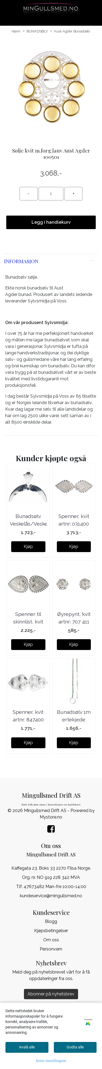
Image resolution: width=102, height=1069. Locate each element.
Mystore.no (51, 817)
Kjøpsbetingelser (51, 930)
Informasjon (21, 261)
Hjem (16, 31)
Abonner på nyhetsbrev (51, 994)
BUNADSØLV (35, 31)
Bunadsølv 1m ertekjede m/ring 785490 (74, 719)
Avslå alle (27, 1047)
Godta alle (75, 1047)
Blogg (51, 921)
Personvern (51, 949)
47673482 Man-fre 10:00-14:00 (55, 886)
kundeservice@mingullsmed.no (51, 895)
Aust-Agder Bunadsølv (70, 31)
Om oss (51, 939)
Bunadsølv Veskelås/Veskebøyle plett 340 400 (35, 523)
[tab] (51, 261)
